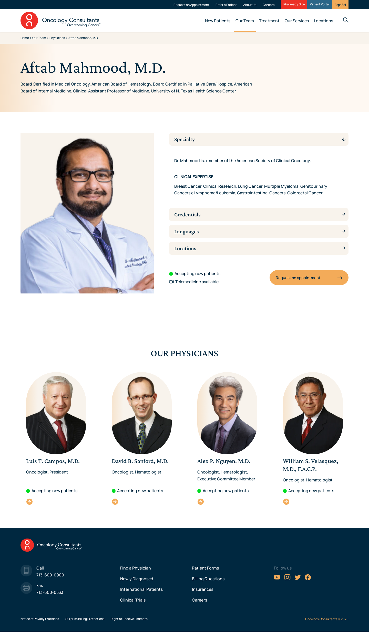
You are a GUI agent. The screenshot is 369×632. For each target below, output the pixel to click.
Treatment (269, 21)
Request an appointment (298, 277)
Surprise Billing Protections (84, 619)
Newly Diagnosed (136, 579)
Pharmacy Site (294, 4)
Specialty (185, 139)
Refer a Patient (226, 5)
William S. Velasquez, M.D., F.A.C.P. (286, 501)
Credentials (188, 214)
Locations (323, 21)
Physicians (57, 38)
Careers (268, 5)
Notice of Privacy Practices (39, 619)
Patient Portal (320, 4)
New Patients (217, 21)
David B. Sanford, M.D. (115, 501)
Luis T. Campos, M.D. (29, 501)
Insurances (202, 589)
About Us (249, 5)
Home (24, 38)
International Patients (141, 589)
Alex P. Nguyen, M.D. (200, 501)
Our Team (244, 21)
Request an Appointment (191, 5)
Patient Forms (205, 568)
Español (340, 5)
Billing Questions (208, 579)
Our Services (297, 21)
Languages (187, 231)
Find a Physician (135, 568)
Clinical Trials (133, 600)
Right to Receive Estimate (129, 619)
